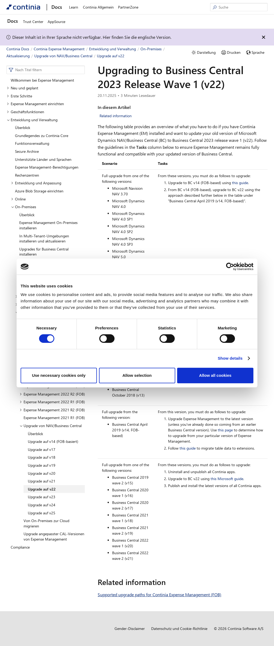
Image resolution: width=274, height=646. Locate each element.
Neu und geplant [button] (22, 87)
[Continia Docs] (23, 7)
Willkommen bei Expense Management (42, 80)
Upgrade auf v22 (42, 489)
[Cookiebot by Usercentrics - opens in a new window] (230, 267)
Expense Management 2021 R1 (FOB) (54, 417)
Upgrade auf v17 (41, 449)
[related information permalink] (169, 582)
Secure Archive (27, 151)
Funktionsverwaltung (32, 143)
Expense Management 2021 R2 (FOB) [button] (52, 409)
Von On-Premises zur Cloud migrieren (46, 523)
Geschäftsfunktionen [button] (25, 111)
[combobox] (45, 70)
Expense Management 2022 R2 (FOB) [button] (52, 394)
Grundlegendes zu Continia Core (41, 135)
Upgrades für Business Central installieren (43, 251)
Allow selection (136, 375)
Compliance (20, 547)
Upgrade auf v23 (41, 496)
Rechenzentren (27, 175)
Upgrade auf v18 (41, 457)
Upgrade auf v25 (41, 512)
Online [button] (18, 199)
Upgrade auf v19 (41, 465)
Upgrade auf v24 (41, 504)
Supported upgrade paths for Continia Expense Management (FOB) (159, 594)
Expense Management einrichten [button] (35, 103)
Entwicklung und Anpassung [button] (36, 182)
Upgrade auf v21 (41, 481)
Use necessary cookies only (58, 375)
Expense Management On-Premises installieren (48, 225)
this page (225, 429)
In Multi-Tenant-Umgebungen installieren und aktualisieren (44, 238)
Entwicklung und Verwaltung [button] (32, 119)
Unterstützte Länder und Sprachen (43, 159)
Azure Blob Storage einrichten (39, 190)
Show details (230, 358)
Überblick (22, 127)
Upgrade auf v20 (41, 473)
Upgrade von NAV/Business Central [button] (51, 425)
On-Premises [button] (23, 206)
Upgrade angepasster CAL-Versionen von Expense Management (54, 536)
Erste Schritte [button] (19, 95)
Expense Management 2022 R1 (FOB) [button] (52, 401)
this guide (240, 182)
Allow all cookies (215, 375)
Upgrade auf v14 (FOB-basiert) (53, 441)
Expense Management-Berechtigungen (46, 167)
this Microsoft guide (227, 478)
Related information (116, 115)
